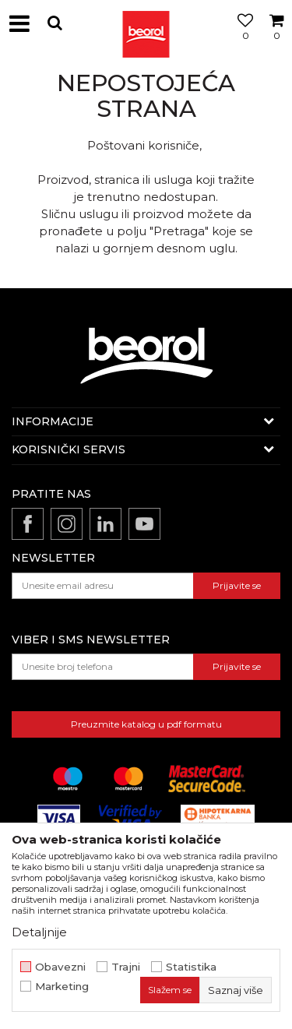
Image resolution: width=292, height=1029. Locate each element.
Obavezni (60, 967)
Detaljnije (39, 932)
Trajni (125, 967)
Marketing (62, 986)
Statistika (191, 967)
